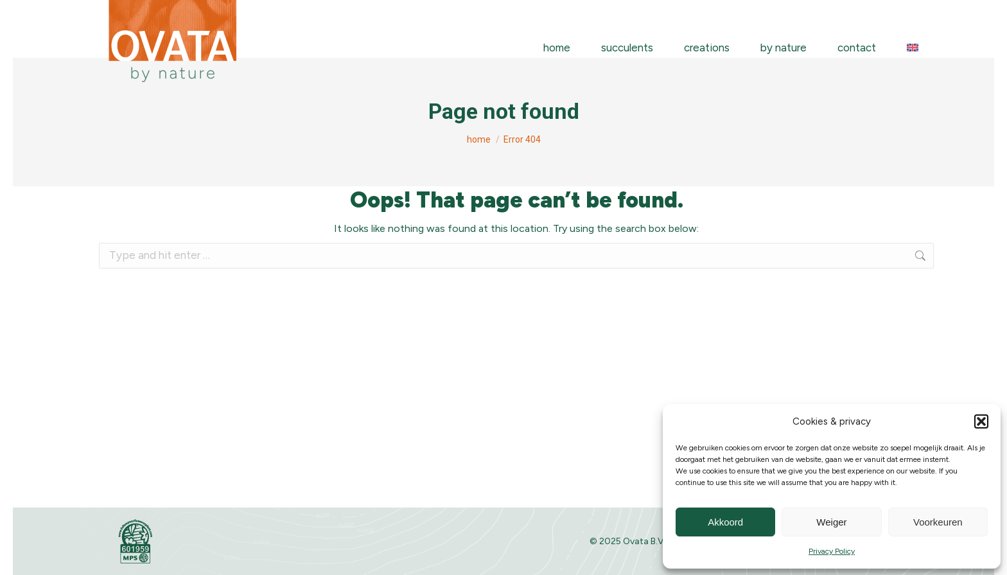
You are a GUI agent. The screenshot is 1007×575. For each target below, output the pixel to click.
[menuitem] (912, 48)
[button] (981, 421)
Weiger (831, 522)
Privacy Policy (832, 551)
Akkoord (725, 522)
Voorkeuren (938, 522)
